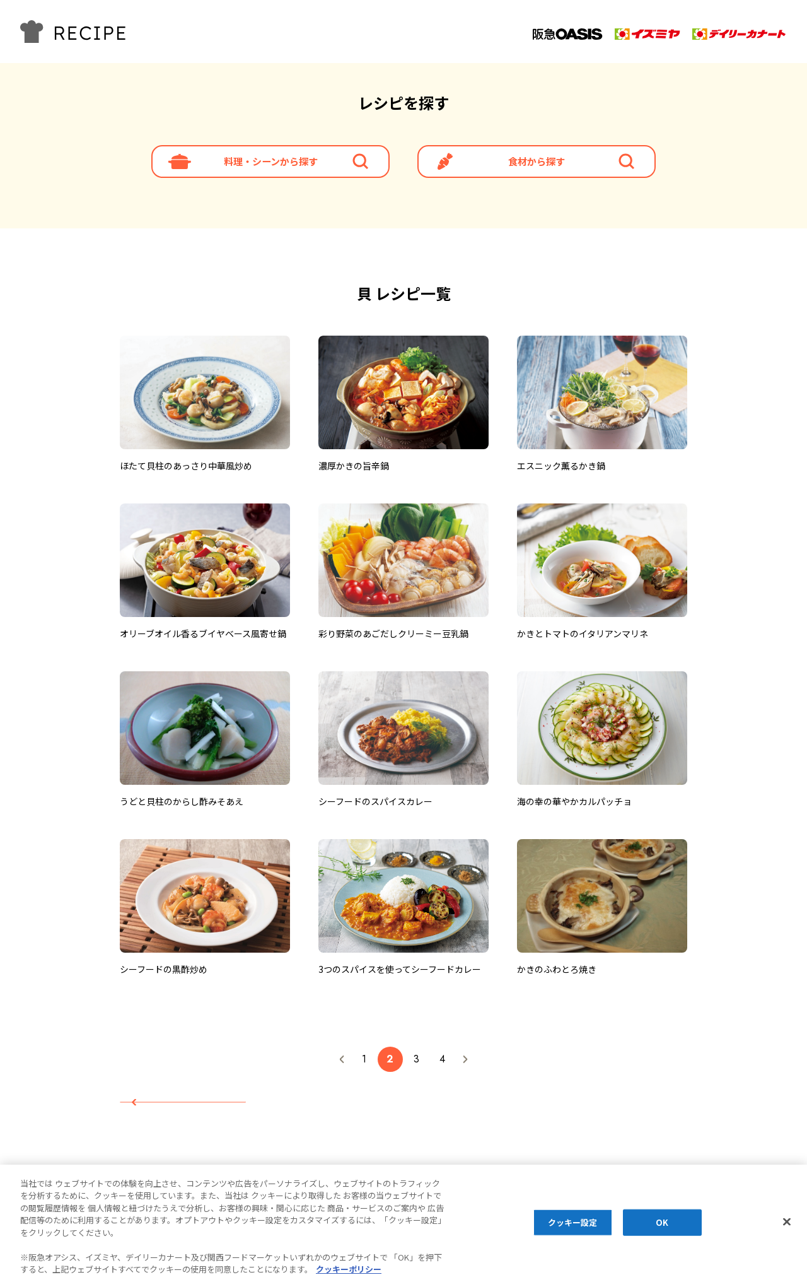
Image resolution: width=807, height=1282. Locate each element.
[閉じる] (787, 1222)
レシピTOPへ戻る (199, 1112)
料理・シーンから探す (271, 167)
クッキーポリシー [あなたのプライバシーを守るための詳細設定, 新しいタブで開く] (348, 1270)
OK (662, 1222)
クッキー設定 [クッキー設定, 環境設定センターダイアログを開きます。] (573, 1222)
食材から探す (536, 167)
